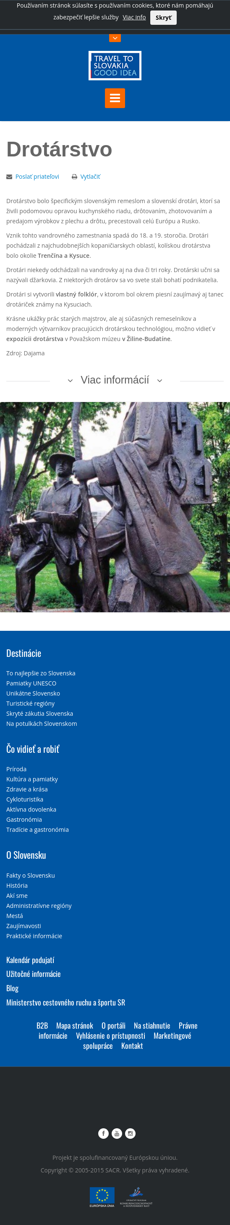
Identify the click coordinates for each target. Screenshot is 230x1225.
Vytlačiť (90, 176)
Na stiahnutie (152, 1025)
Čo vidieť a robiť (32, 748)
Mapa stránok (74, 1025)
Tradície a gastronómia (37, 829)
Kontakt (132, 1045)
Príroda (16, 769)
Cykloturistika (24, 799)
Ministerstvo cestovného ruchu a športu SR (65, 1002)
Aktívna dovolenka (31, 809)
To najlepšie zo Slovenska (41, 673)
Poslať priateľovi (37, 176)
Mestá (14, 916)
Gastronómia (24, 819)
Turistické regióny (30, 703)
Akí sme (17, 896)
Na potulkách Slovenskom (41, 724)
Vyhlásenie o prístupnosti (110, 1035)
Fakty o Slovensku (30, 875)
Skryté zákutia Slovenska (39, 713)
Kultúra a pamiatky (32, 779)
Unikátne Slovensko (33, 693)
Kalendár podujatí (30, 959)
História (17, 885)
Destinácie (23, 652)
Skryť (163, 17)
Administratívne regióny (39, 906)
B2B (42, 1025)
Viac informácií (115, 380)
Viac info (134, 17)
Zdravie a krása (27, 789)
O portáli (113, 1025)
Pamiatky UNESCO (31, 683)
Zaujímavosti (23, 926)
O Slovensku (26, 854)
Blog (12, 987)
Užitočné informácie (33, 973)
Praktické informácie (34, 936)
